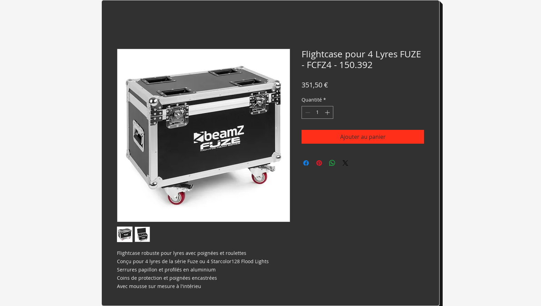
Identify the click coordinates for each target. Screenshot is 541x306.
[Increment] (328, 112)
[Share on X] (345, 163)
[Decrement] (307, 112)
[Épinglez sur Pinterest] (319, 163)
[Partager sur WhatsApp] (332, 163)
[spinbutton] (317, 112)
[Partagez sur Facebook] (306, 163)
